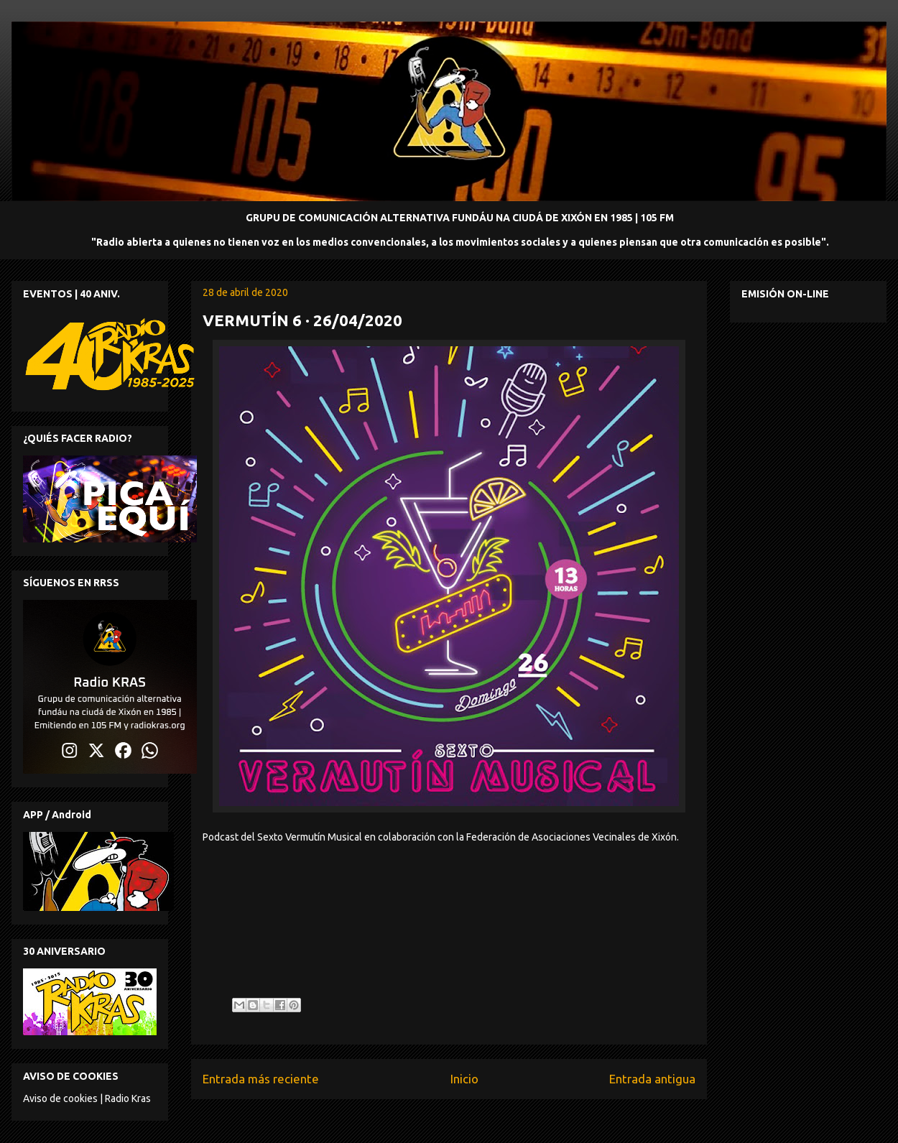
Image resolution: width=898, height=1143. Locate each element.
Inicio (464, 1079)
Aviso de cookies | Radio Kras (87, 1098)
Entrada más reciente (261, 1079)
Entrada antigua (652, 1079)
